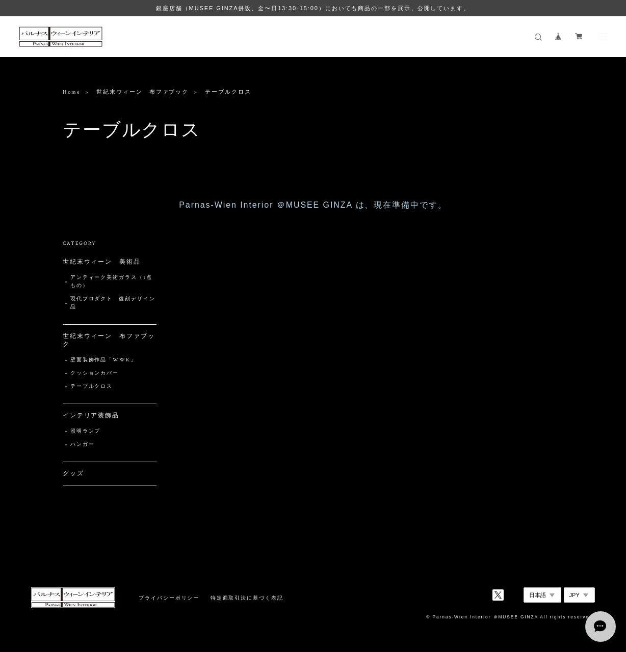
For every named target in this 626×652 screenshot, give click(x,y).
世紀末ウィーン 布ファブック (142, 92)
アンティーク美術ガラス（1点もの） (111, 281)
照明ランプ (85, 431)
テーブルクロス (91, 386)
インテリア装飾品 (91, 415)
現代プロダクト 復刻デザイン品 (112, 303)
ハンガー (82, 444)
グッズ (73, 473)
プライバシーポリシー (169, 598)
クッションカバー (94, 373)
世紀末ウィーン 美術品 (102, 262)
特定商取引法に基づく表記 (247, 598)
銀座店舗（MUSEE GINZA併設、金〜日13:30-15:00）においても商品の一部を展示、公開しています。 (313, 8)
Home (72, 92)
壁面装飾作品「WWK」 (103, 360)
